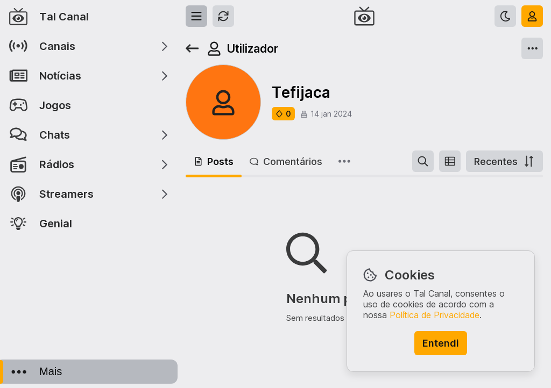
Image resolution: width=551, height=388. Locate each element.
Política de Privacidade (434, 315)
